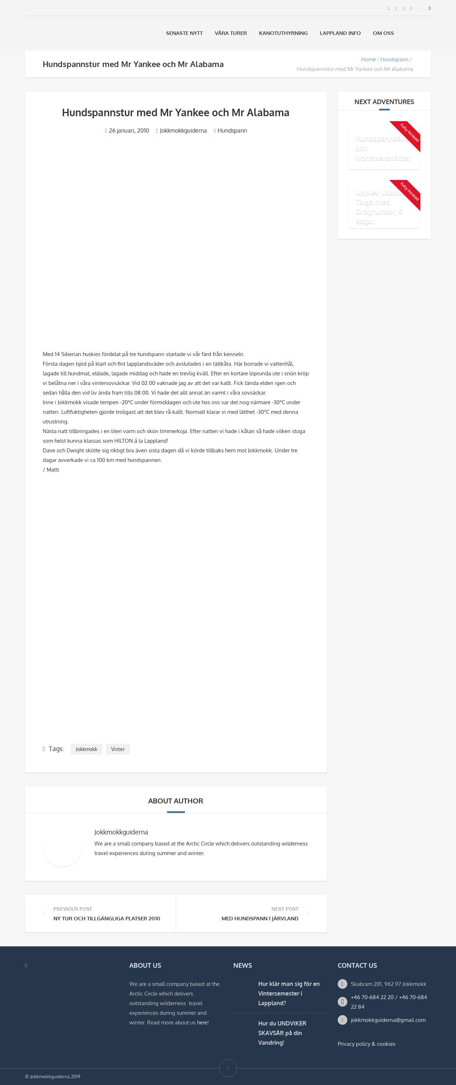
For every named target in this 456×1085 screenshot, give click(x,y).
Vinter (118, 749)
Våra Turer (231, 33)
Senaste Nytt (184, 33)
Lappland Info (340, 33)
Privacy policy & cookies (366, 1043)
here (202, 1022)
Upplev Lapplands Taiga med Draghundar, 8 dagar (386, 206)
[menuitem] (409, 33)
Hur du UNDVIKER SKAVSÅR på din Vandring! (282, 1033)
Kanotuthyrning (283, 33)
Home (368, 59)
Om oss (383, 33)
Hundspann (394, 59)
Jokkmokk (86, 749)
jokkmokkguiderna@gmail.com (388, 1020)
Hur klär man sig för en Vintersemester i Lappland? (289, 993)
